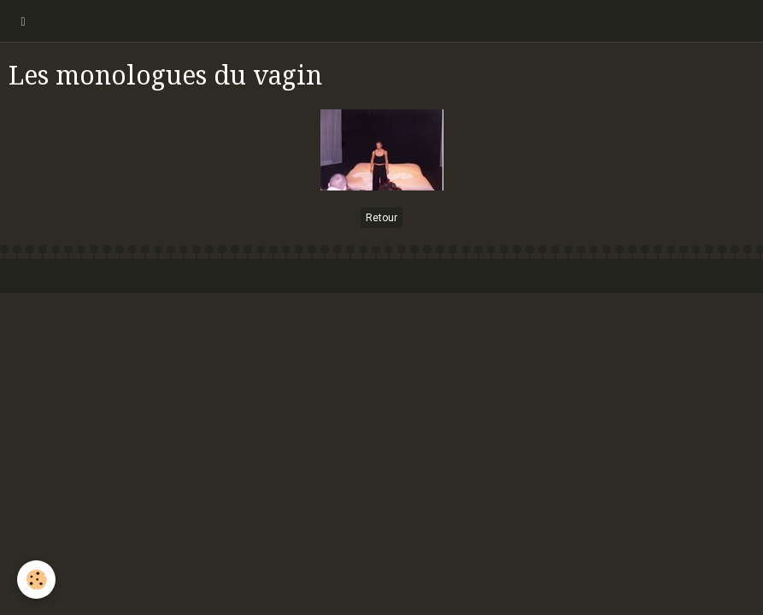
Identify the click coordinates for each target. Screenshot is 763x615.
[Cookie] (36, 579)
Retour (381, 218)
